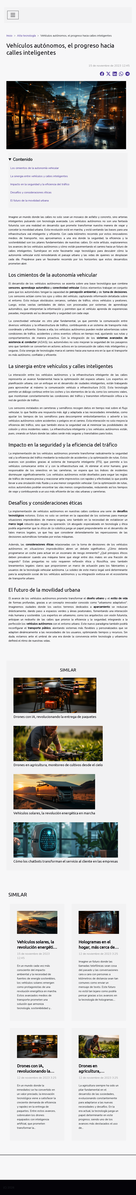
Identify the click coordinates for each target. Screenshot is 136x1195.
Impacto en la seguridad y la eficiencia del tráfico (39, 184)
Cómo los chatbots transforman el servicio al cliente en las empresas (65, 861)
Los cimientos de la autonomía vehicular (34, 168)
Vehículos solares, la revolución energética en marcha (54, 813)
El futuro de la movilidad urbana (29, 201)
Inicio (9, 36)
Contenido (22, 159)
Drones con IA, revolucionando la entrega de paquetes (54, 717)
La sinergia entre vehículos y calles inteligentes (39, 176)
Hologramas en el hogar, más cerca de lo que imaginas (99, 947)
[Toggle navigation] (13, 15)
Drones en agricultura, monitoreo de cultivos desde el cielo (58, 765)
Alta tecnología (26, 36)
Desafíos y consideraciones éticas (31, 192)
